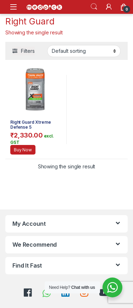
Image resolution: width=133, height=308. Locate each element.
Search (94, 7)
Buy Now (23, 149)
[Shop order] (84, 51)
